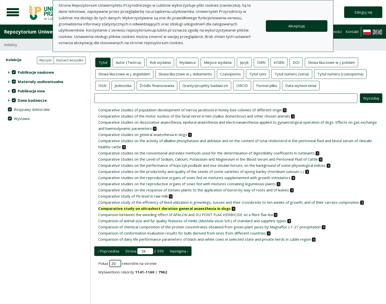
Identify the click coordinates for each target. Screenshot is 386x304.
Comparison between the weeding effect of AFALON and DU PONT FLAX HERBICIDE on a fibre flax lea (185, 214)
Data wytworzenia (300, 85)
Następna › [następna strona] (179, 251)
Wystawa (22, 118)
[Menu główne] (13, 12)
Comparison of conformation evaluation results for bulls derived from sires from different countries (182, 233)
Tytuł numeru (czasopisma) (340, 73)
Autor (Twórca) (128, 62)
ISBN (261, 62)
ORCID (242, 85)
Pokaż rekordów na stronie (127, 263)
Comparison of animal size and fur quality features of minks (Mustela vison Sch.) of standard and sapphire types (192, 220)
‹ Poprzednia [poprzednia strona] (108, 251)
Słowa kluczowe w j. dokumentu (185, 73)
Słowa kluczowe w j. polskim (331, 62)
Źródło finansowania (157, 85)
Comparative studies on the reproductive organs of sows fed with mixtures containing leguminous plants (187, 183)
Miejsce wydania (218, 62)
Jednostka (123, 85)
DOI (296, 62)
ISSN (102, 85)
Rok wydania (160, 62)
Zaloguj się (363, 12)
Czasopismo (230, 73)
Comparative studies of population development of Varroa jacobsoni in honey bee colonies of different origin (190, 109)
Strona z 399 (144, 251)
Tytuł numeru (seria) (291, 73)
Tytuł (102, 62)
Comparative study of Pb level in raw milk (133, 196)
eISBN (279, 62)
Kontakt (352, 31)
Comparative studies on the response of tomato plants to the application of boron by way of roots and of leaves (193, 189)
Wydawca (187, 62)
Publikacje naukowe (36, 72)
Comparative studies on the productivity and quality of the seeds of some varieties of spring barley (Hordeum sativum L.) (201, 171)
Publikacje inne (31, 90)
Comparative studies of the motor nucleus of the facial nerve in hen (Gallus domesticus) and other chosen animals (194, 116)
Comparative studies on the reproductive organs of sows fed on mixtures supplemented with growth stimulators (194, 177)
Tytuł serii (257, 73)
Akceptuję (296, 25)
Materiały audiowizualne (40, 81)
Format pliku (266, 85)
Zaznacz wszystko (69, 60)
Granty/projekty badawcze (205, 85)
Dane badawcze (32, 100)
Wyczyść (45, 60)
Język (244, 62)
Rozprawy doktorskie (32, 109)
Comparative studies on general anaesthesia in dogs (142, 134)
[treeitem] (45, 72)
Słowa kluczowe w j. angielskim (124, 73)
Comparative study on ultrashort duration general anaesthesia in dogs (164, 208)
